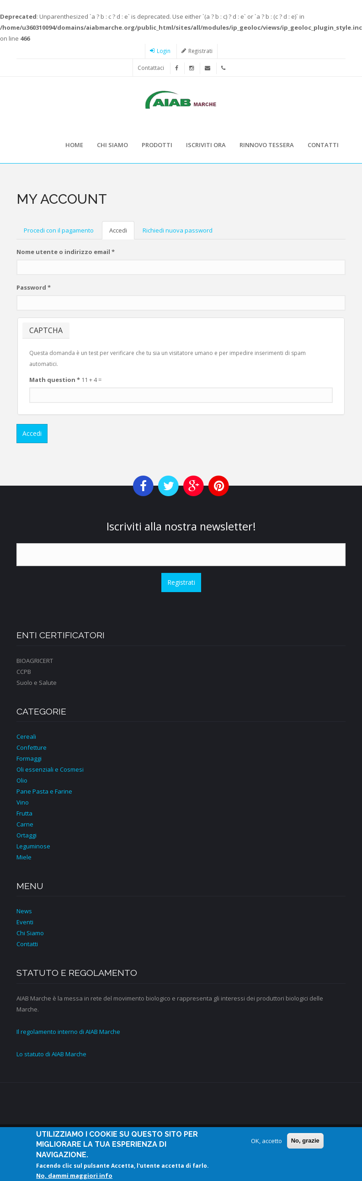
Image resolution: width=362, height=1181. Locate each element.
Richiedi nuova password (178, 230)
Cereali (26, 736)
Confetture (31, 747)
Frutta (24, 813)
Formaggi (29, 758)
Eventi (24, 922)
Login (163, 50)
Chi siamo (112, 145)
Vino (22, 802)
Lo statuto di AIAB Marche (51, 1054)
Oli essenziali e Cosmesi (50, 769)
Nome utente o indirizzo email (65, 252)
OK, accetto (266, 1144)
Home (74, 145)
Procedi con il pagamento (59, 230)
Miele (24, 857)
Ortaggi (26, 835)
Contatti (323, 145)
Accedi (121, 233)
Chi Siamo (30, 933)
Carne (24, 824)
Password (33, 287)
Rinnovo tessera (267, 145)
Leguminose (33, 846)
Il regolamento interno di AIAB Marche (68, 1031)
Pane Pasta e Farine (44, 791)
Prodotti (157, 145)
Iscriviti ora (206, 145)
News (24, 911)
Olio (21, 780)
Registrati (200, 50)
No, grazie (305, 1143)
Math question (54, 380)
